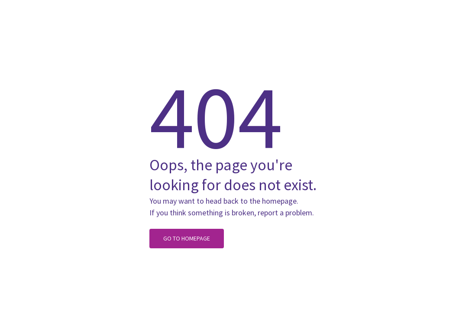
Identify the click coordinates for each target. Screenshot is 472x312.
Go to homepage (186, 238)
